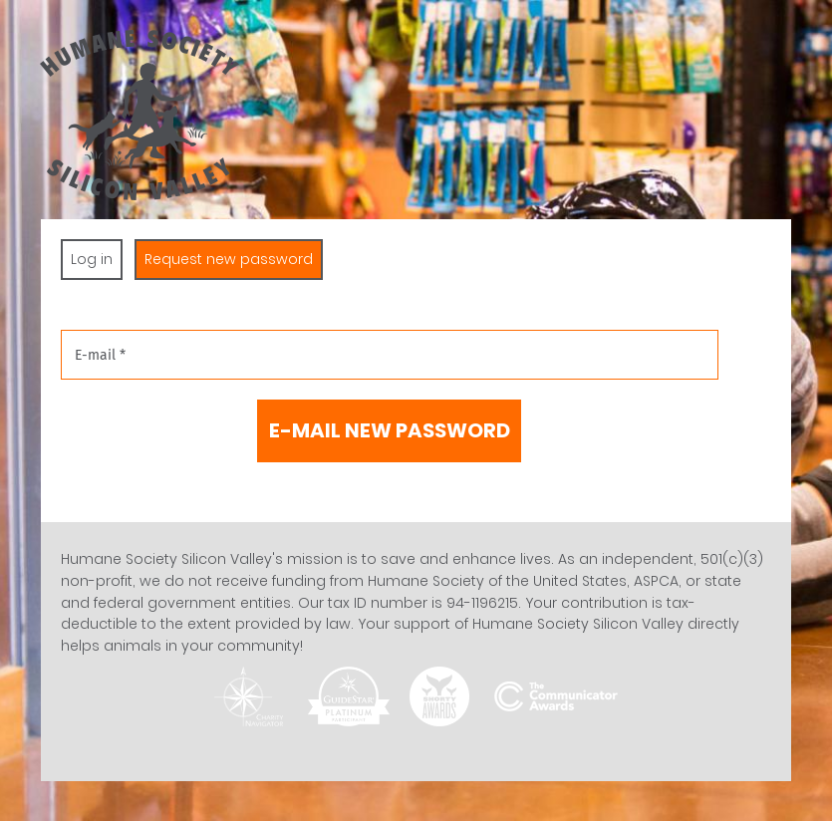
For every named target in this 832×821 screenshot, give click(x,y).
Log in (92, 259)
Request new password (233, 259)
